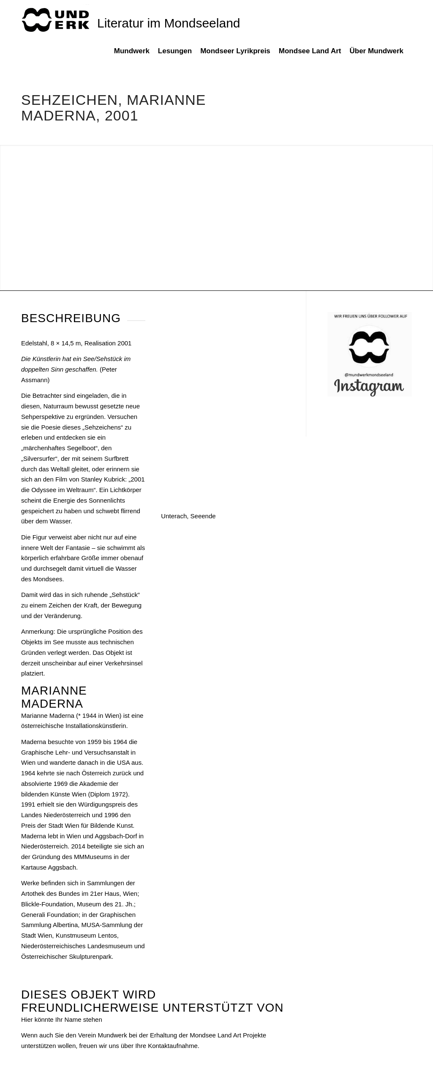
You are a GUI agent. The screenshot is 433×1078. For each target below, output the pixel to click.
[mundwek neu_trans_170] (57, 19)
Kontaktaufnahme (173, 1045)
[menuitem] (136, 55)
